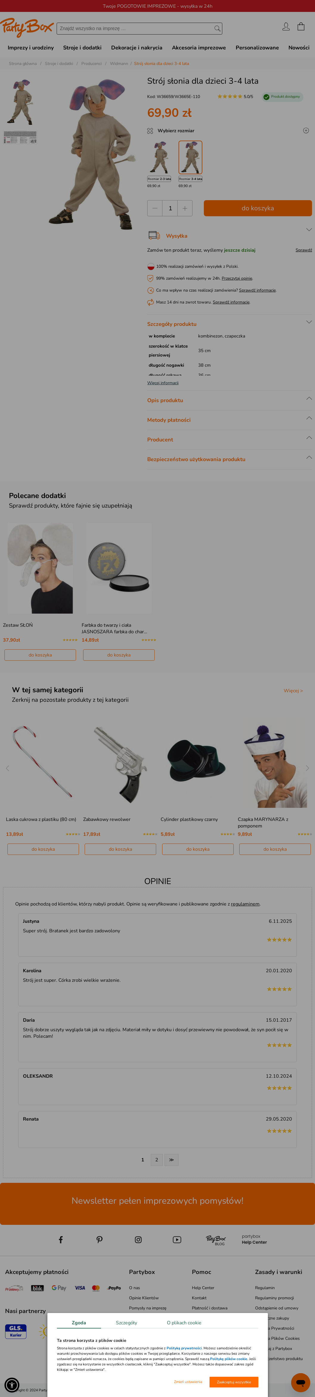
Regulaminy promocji (274, 1298)
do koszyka (258, 208)
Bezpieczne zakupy (272, 1318)
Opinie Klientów (144, 1298)
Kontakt (199, 1298)
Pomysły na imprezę (147, 1308)
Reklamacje (202, 1328)
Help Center (203, 1288)
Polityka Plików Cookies (277, 1338)
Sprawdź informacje (257, 290)
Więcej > (293, 690)
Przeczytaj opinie (237, 278)
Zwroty (198, 1318)
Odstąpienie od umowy (276, 1308)
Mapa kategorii (142, 1354)
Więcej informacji (163, 383)
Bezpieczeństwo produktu (279, 1359)
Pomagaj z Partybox (273, 1348)
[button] (12, 1385)
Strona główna (23, 63)
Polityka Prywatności (274, 1328)
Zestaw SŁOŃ (18, 625)
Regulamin (265, 1288)
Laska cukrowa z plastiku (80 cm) (41, 819)
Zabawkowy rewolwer (107, 819)
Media (134, 1344)
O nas (134, 1288)
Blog (133, 1334)
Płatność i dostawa (209, 1308)
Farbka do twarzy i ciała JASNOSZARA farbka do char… (114, 628)
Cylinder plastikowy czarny (189, 819)
